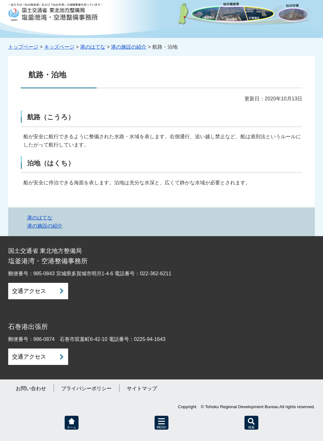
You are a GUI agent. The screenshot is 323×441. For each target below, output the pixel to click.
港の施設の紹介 (128, 47)
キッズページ (59, 47)
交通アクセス (29, 291)
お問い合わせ (31, 388)
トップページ (23, 47)
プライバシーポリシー (86, 388)
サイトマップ (142, 388)
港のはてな (92, 47)
